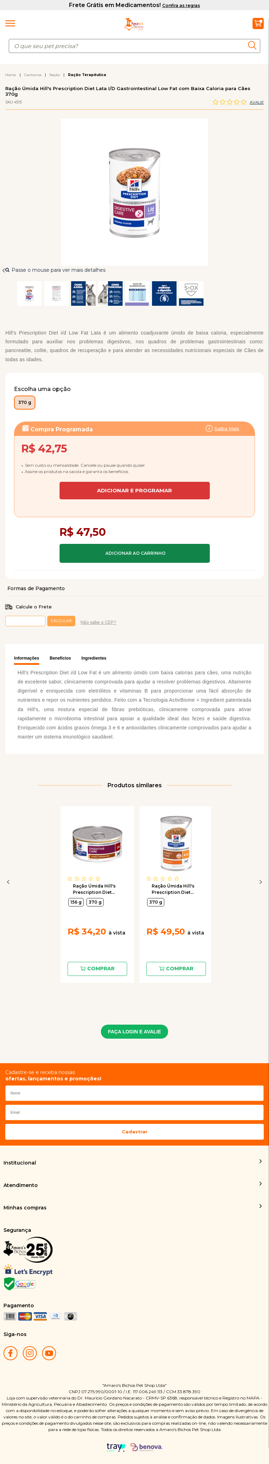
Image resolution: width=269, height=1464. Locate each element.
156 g (76, 902)
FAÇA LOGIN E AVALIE (134, 1031)
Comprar (135, 553)
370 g (95, 902)
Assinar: (134, 458)
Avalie (257, 102)
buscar (254, 45)
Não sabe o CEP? (98, 622)
